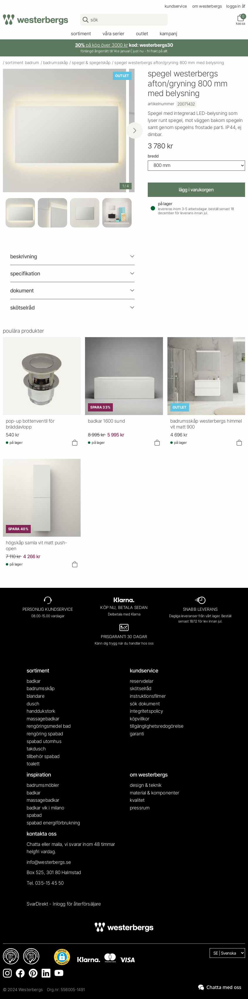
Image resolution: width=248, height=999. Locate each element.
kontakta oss (42, 834)
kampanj (168, 33)
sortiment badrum (22, 62)
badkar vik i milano (45, 808)
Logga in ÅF (235, 6)
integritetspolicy (146, 711)
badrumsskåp (55, 62)
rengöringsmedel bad (49, 726)
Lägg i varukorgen (196, 190)
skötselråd (141, 688)
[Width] (196, 165)
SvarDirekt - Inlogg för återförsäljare (64, 904)
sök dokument (145, 704)
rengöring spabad (45, 734)
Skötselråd (22, 307)
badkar (34, 681)
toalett (33, 764)
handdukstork (41, 711)
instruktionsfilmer (148, 696)
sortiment (81, 33)
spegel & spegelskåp (91, 62)
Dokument (22, 290)
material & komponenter (154, 793)
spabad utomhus (44, 741)
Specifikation (25, 273)
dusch (33, 704)
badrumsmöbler (43, 785)
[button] (62, 957)
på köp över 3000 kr (101, 45)
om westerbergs (207, 6)
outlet (142, 33)
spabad (34, 815)
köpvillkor (140, 719)
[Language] (227, 953)
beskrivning (23, 256)
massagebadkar (43, 719)
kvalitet (137, 800)
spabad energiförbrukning (53, 823)
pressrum (140, 808)
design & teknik (146, 785)
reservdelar (141, 681)
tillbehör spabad (43, 756)
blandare (36, 696)
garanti (137, 734)
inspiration (39, 775)
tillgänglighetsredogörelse (157, 726)
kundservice (176, 6)
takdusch (36, 749)
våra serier (113, 33)
